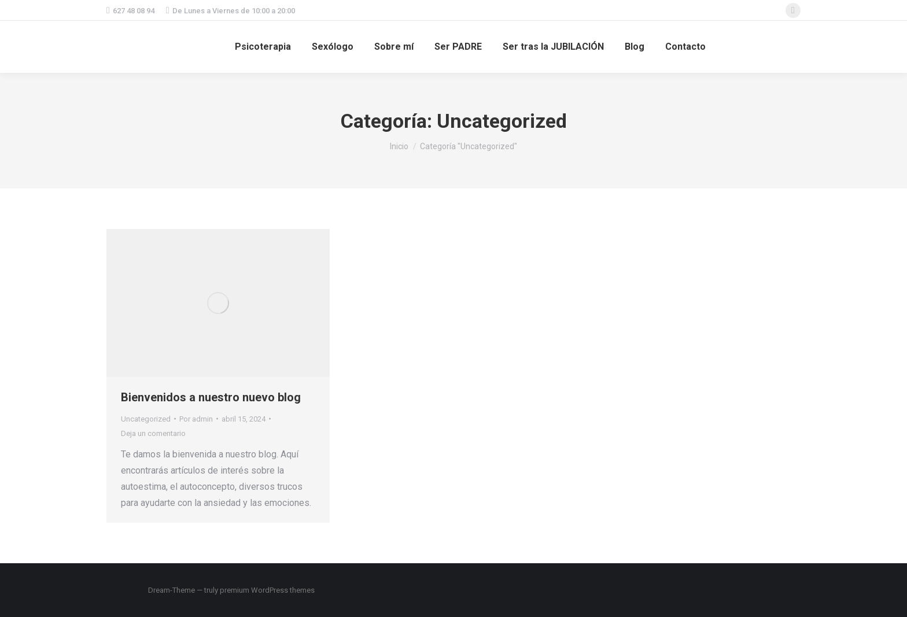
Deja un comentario (153, 433)
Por (196, 419)
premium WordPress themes (267, 590)
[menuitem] (263, 46)
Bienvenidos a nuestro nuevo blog (211, 397)
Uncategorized (146, 419)
